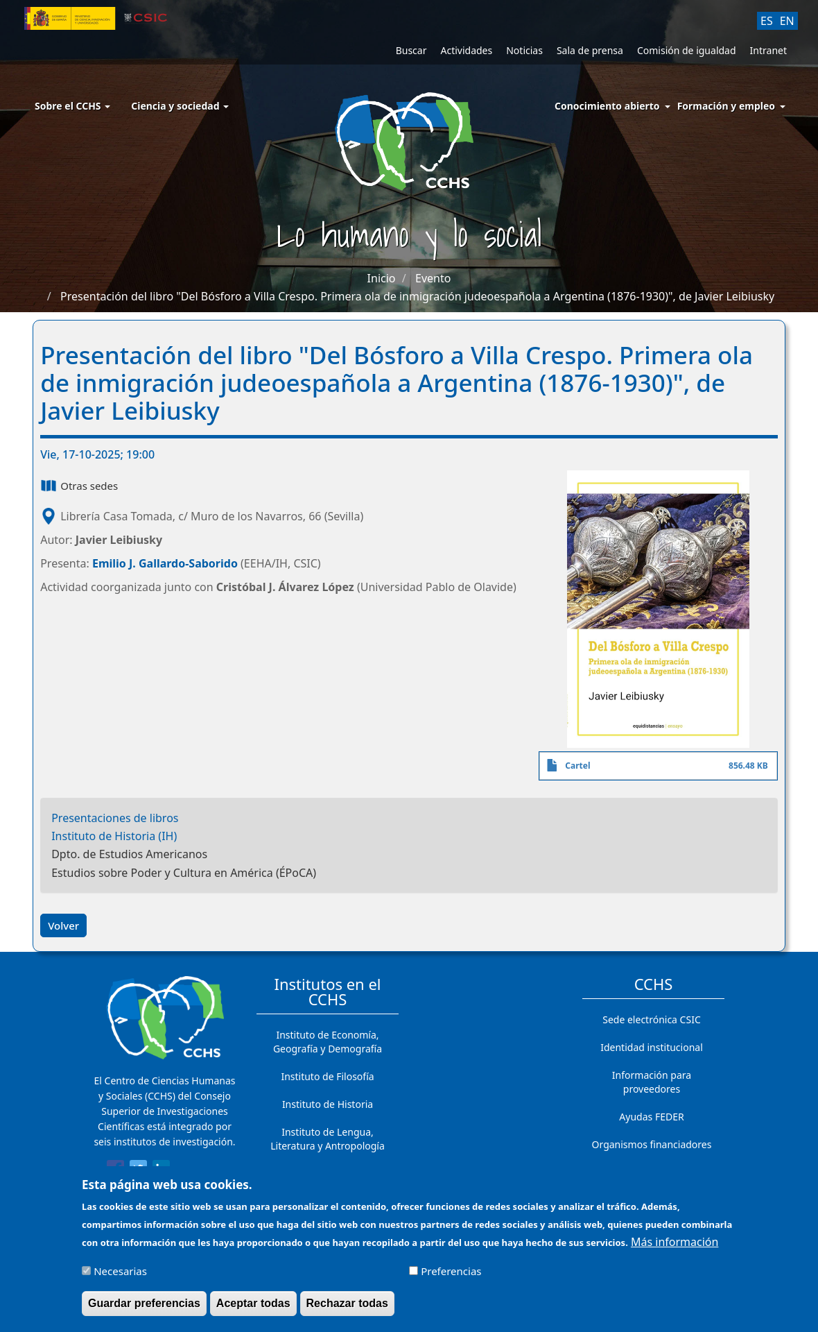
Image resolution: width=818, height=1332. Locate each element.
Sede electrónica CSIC (651, 1019)
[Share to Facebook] (115, 1171)
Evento (433, 278)
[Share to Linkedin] (161, 1171)
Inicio (381, 278)
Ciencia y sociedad (180, 105)
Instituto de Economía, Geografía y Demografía (327, 1041)
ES (766, 20)
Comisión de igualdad (686, 50)
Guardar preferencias (144, 1309)
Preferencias (451, 1276)
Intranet (768, 50)
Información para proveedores (651, 1081)
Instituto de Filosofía (327, 1076)
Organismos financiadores (652, 1144)
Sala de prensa (590, 50)
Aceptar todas (253, 1309)
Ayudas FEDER (651, 1116)
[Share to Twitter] (138, 1171)
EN (787, 20)
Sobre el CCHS (72, 105)
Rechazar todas (347, 1309)
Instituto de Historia (327, 1104)
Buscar (411, 50)
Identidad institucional (651, 1047)
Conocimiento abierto (607, 105)
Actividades (466, 50)
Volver (63, 925)
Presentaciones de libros (114, 818)
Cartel (577, 765)
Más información (674, 1247)
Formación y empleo (726, 105)
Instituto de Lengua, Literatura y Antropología (327, 1138)
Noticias (524, 50)
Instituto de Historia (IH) (114, 836)
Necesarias (120, 1276)
